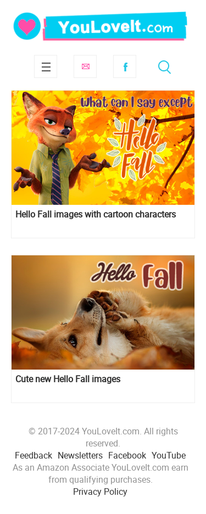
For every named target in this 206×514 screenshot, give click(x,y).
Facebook (124, 66)
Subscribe (85, 66)
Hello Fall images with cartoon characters (95, 214)
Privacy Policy (100, 491)
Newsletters (80, 455)
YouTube (169, 455)
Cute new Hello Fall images (67, 379)
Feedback (33, 455)
